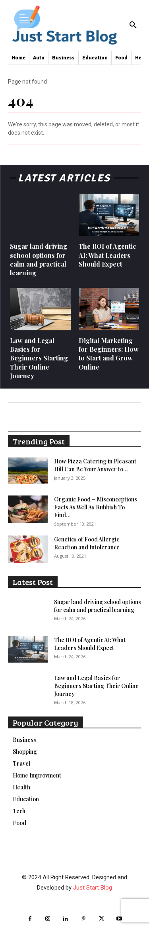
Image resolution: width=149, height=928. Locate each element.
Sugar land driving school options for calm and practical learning (38, 259)
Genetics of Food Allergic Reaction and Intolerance (87, 543)
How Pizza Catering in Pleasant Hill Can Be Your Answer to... (95, 465)
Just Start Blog (92, 887)
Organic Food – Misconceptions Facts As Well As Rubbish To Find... (95, 507)
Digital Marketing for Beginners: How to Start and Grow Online (109, 353)
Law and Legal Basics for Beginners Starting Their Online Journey (39, 358)
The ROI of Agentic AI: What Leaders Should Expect (107, 255)
